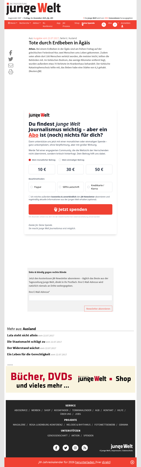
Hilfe (120, 410)
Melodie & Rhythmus (79, 424)
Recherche (24, 23)
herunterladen (85, 462)
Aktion (36, 23)
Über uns (65, 413)
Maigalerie (19, 424)
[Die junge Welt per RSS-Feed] (85, 447)
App (58, 23)
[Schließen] (132, 462)
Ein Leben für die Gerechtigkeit (28, 354)
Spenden (88, 435)
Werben (35, 410)
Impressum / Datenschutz (122, 450)
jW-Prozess (66, 25)
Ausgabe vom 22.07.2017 (46, 38)
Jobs (78, 413)
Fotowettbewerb (104, 424)
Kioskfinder (61, 410)
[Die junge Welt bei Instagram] (75, 447)
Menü (12, 23)
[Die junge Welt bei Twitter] (66, 447)
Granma (123, 424)
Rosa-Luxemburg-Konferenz (46, 424)
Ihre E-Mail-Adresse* (39, 291)
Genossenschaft (58, 435)
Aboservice (21, 410)
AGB (97, 410)
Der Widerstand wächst (23, 348)
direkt (106, 462)
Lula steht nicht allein (22, 335)
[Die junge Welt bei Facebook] (56, 447)
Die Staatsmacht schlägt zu (26, 341)
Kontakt (108, 410)
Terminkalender (81, 410)
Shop (76, 23)
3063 (106, 18)
